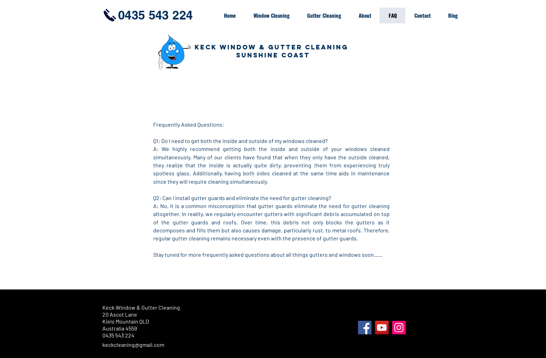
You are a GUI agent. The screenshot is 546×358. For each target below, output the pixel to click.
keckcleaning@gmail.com (133, 344)
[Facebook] (365, 327)
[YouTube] (382, 327)
